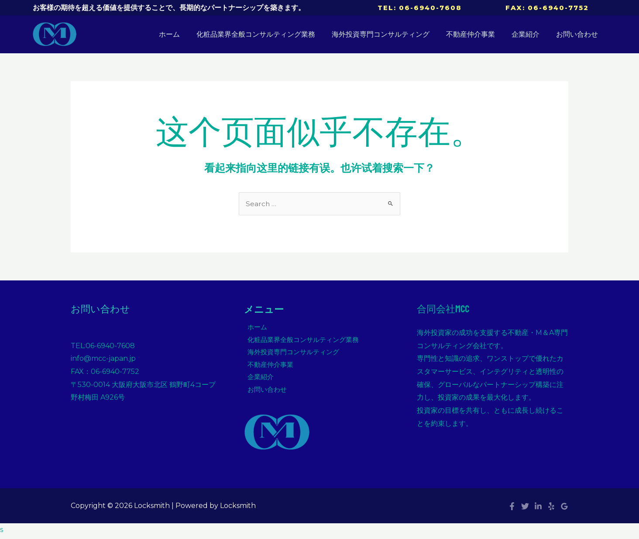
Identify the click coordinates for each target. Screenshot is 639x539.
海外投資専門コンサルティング (390, 34)
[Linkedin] (538, 509)
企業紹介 (529, 34)
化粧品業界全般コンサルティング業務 (267, 34)
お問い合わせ (578, 34)
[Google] (564, 509)
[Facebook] (512, 509)
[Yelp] (551, 509)
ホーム (183, 34)
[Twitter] (525, 509)
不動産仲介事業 (477, 34)
